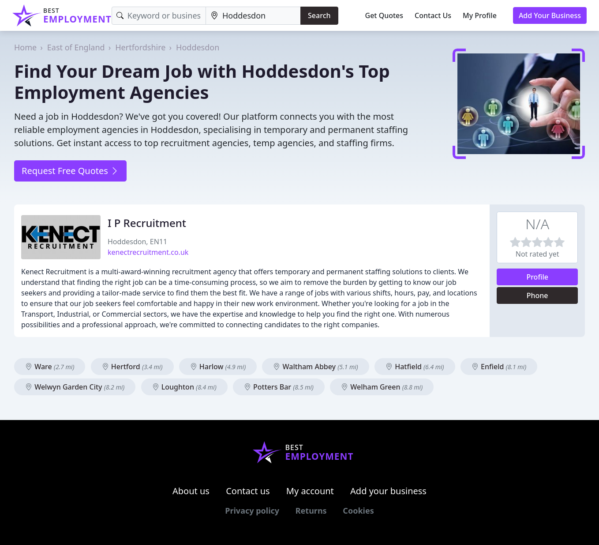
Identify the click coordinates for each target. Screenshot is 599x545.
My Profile (480, 15)
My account (310, 491)
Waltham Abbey (315, 366)
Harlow (218, 366)
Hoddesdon (197, 47)
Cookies (358, 510)
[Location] (253, 16)
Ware (49, 366)
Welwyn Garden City (74, 387)
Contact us (248, 491)
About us (191, 491)
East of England (76, 47)
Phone (537, 295)
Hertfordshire (140, 47)
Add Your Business (550, 15)
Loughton (184, 387)
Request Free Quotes (70, 171)
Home (25, 47)
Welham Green (382, 387)
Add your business (388, 491)
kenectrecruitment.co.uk (148, 252)
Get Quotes (384, 15)
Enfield (499, 366)
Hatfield (415, 366)
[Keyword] (159, 16)
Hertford (132, 366)
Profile (537, 277)
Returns (311, 510)
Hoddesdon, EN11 (137, 241)
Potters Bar (279, 387)
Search (319, 15)
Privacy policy (252, 510)
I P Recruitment (147, 223)
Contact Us (433, 15)
